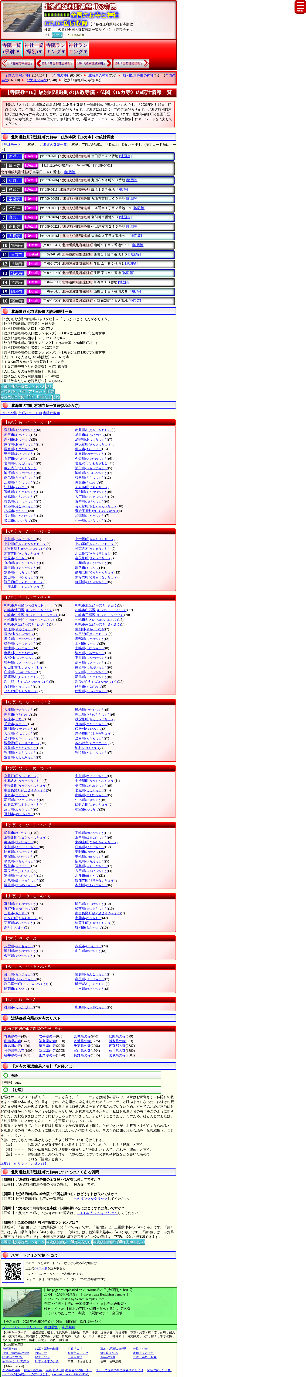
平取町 (20, 861)
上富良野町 (25, 548)
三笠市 (16, 913)
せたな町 (20, 691)
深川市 (17, 866)
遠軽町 (20, 492)
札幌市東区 (27, 624)
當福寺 (17, 245)
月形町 (91, 724)
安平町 (19, 453)
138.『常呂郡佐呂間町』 (58, 63)
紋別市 (88, 927)
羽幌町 (90, 833)
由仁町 (88, 951)
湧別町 (20, 951)
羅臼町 (19, 974)
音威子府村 (96, 511)
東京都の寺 (117, 1045)
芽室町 (19, 923)
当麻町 (90, 738)
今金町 (91, 458)
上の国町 (94, 544)
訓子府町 (23, 582)
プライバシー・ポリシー (21, 1327)
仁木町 (88, 800)
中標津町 (94, 780)
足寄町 (91, 439)
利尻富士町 (25, 984)
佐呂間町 (91, 634)
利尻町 (90, 979)
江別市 (16, 487)
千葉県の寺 (82, 1045)
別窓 (49, 385)
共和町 (91, 563)
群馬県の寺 (12, 1045)
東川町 (22, 847)
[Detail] (31, 156)
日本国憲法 (75, 1357)
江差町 (19, 482)
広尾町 (90, 861)
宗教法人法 (75, 1348)
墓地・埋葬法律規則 (113, 1348)
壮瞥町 (91, 691)
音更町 (20, 515)
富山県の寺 (82, 1050)
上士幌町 (94, 539)
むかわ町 (20, 918)
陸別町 (20, 979)
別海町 (20, 875)
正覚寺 (14, 227)
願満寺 (14, 156)
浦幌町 (91, 473)
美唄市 (87, 851)
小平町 (90, 520)
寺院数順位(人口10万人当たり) (23, 391)
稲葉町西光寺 (33, 1370)
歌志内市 (20, 468)
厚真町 (19, 449)
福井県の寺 (12, 1055)
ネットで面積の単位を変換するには (119, 1370)
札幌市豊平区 (30, 619)
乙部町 (90, 515)
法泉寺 (17, 273)
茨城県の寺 (82, 1041)
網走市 (88, 449)
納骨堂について (12, 1357)
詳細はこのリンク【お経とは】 (24, 1164)
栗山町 (20, 577)
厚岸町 (20, 444)
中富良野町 (25, 790)
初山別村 (23, 667)
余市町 (19, 955)
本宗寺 (17, 282)
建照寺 (14, 166)
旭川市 (90, 435)
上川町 (20, 539)
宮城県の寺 (82, 1036)
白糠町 (20, 672)
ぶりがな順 (8, 413)
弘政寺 (14, 180)
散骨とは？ (42, 1357)
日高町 (90, 847)
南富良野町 (98, 913)
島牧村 (19, 653)
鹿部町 (90, 639)
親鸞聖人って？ (78, 1353)
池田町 (90, 453)
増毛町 (90, 904)
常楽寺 (14, 199)
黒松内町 (96, 577)
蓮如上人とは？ (143, 1353)
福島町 (91, 866)
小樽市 (16, 511)
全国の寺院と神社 (18, 75)
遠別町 (91, 492)
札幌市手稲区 (99, 615)
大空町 (91, 496)
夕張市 (88, 946)
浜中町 (91, 837)
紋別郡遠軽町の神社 (138, 75)
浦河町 (20, 473)
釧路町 (19, 572)
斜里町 (90, 662)
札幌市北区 (96, 605)
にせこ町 (91, 804)
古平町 (91, 871)
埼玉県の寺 (47, 1045)
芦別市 (17, 439)
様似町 (19, 629)
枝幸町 (90, 477)
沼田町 (19, 809)
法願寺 (17, 264)
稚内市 (19, 1007)
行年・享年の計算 (47, 1361)
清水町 (90, 653)
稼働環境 (51, 1327)
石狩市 (17, 458)
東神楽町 (96, 842)
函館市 (17, 833)
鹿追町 (20, 639)
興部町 (20, 506)
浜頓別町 (25, 837)
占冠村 (20, 657)
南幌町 (91, 795)
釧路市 (87, 567)
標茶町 (20, 643)
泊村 (87, 748)
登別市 (19, 814)
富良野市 (17, 871)
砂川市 (88, 686)
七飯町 (90, 790)
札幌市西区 (96, 619)
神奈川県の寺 (14, 1050)
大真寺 (14, 236)
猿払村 (19, 634)
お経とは (41, 1353)
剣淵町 (91, 582)
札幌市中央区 (31, 615)
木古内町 (22, 553)
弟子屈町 (93, 733)
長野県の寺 (82, 1055)
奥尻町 (20, 501)
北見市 (16, 558)
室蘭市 (88, 918)
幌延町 (20, 885)
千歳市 (16, 724)
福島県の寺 (47, 1041)
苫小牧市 (91, 743)
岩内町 (20, 463)
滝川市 (17, 714)
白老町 (91, 667)
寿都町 (19, 686)
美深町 (19, 856)
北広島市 (93, 553)
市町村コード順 (30, 413)
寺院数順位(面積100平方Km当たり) (26, 396)
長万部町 (96, 506)
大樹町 (19, 709)
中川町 (91, 776)
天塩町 (19, 733)
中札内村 (23, 780)
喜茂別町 (93, 558)
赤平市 (17, 435)
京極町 (22, 563)
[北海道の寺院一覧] (53, 144)
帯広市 (17, 520)
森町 (14, 927)
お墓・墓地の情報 (47, 1348)
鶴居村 (88, 729)
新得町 (91, 677)
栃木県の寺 (117, 1041)
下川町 (91, 657)
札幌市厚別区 (30, 605)
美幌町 (90, 856)
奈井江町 (20, 776)
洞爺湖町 (22, 743)
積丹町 (22, 662)
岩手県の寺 (47, 1036)
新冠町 (22, 800)
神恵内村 (93, 548)
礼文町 (90, 988)
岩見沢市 (91, 463)
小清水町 (22, 586)
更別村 (90, 629)
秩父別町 (94, 719)
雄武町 (19, 496)
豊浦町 (20, 752)
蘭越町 (91, 974)
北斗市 (87, 875)
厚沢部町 (93, 444)
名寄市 (16, 795)
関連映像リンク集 (159, 1370)
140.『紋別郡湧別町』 (91, 63)
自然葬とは (9, 1348)
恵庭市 (87, 482)
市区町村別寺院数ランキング (23, 385)
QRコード (40, 1268)
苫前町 (20, 748)
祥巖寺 (14, 189)
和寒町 (91, 1007)
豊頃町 (91, 752)
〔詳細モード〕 (12, 144)
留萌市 (16, 988)
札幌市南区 (98, 624)
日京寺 (17, 255)
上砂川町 (25, 544)
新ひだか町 (96, 681)
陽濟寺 (17, 292)
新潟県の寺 (47, 1050)
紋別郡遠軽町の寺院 (79, 80)
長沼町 (91, 785)
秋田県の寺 (117, 1036)
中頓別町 (25, 785)
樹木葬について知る (15, 1361)
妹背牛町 (93, 923)
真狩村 (19, 908)
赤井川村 (93, 430)
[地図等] (125, 156)
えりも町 (91, 487)
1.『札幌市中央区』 (20, 63)
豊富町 (20, 757)
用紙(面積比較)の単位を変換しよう (68, 1370)
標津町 (19, 648)
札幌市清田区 (28, 610)
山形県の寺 (12, 1041)
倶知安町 (94, 572)
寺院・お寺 (140, 1348)
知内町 (91, 672)
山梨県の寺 (47, 1055)
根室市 (87, 809)
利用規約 (68, 1327)
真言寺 (14, 217)
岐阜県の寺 (117, 1055)
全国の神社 (61, 75)
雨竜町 (20, 477)
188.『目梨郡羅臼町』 (129, 63)
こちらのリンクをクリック (87, 1198)
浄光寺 (14, 208)
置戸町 (90, 501)
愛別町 (20, 430)
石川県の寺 (117, 1050)
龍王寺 (17, 301)
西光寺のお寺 (11, 1370)
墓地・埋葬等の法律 (15, 1353)
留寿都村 (90, 984)
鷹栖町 (90, 709)
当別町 (20, 738)
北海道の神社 (98, 75)
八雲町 (19, 946)
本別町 (91, 885)
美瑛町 (19, 842)
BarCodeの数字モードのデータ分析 (25, 1374)
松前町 (91, 908)
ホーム (57, 34)
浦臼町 (91, 468)
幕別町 (20, 904)
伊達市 (14, 719)
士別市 (87, 643)
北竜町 (22, 880)
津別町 (19, 729)
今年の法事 (107, 1357)
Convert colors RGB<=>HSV (70, 1374)
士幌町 (90, 648)
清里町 (20, 567)
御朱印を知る (109, 1353)
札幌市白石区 (101, 610)
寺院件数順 (51, 413)
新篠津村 (22, 677)
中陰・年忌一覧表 (145, 1357)
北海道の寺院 (37, 80)
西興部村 (23, 804)
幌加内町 (94, 880)
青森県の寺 (12, 1036)
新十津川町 (27, 681)
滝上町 (93, 714)
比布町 (19, 851)
